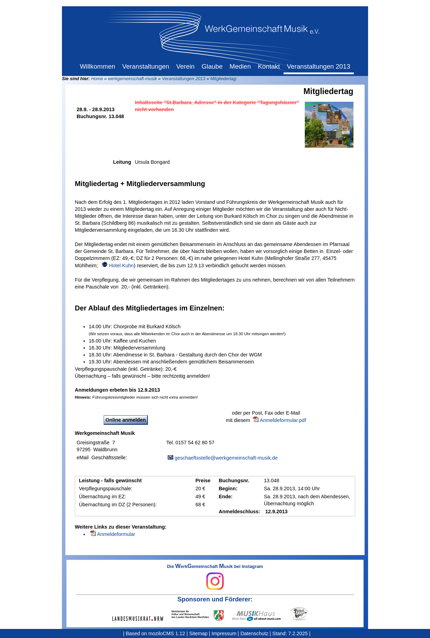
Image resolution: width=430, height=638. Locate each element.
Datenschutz (254, 633)
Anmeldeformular (116, 534)
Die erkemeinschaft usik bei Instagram (215, 577)
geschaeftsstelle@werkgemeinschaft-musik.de (226, 458)
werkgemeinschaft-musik (132, 78)
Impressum (224, 633)
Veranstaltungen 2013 (183, 78)
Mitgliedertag (223, 78)
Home (97, 78)
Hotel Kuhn (121, 265)
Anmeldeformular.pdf (283, 420)
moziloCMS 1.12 (166, 633)
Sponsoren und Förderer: (215, 599)
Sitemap (198, 633)
